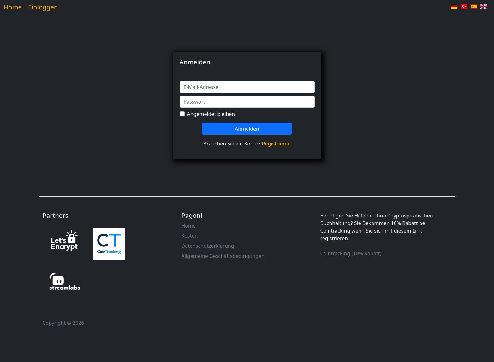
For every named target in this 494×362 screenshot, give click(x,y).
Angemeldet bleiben (211, 113)
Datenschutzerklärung (208, 245)
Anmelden (247, 128)
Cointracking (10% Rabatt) (351, 253)
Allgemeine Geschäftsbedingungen (223, 255)
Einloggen (43, 7)
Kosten (190, 235)
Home (13, 7)
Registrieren (276, 143)
